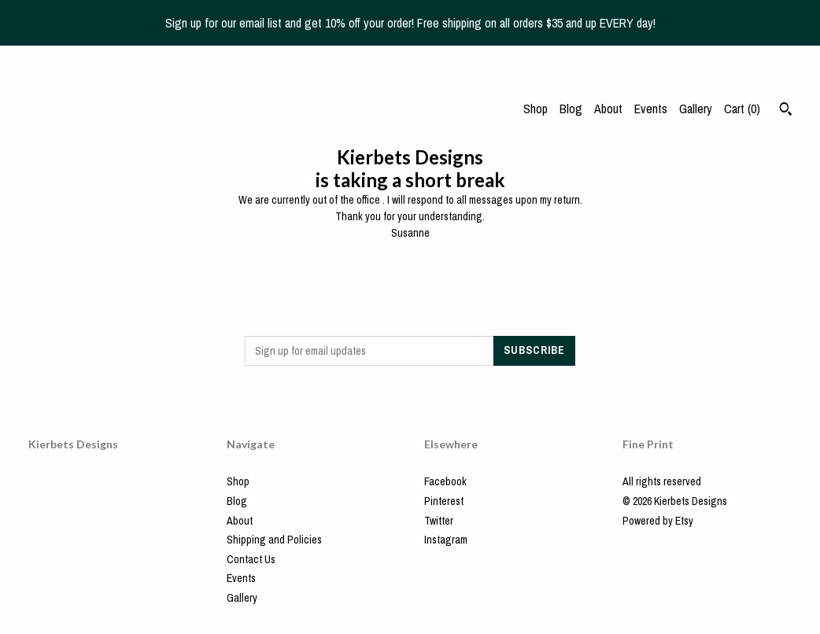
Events (650, 108)
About (608, 108)
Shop (535, 108)
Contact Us (251, 559)
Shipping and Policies (274, 540)
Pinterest (444, 501)
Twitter (438, 521)
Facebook (445, 481)
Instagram (445, 540)
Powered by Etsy (657, 521)
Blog (571, 108)
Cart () (742, 108)
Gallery (695, 108)
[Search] (786, 111)
